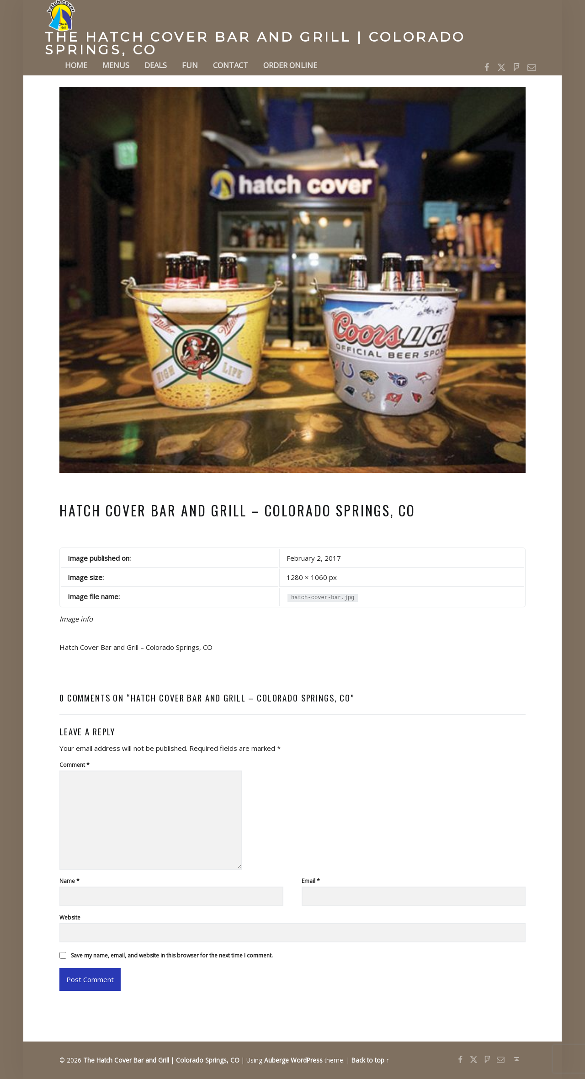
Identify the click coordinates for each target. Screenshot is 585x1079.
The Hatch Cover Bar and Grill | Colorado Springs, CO (255, 43)
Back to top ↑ (370, 1060)
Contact (230, 65)
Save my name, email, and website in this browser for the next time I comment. (172, 955)
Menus (115, 65)
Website (69, 917)
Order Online (290, 65)
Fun (190, 65)
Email (311, 881)
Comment (74, 765)
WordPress (307, 1060)
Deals (155, 65)
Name (69, 881)
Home (76, 65)
